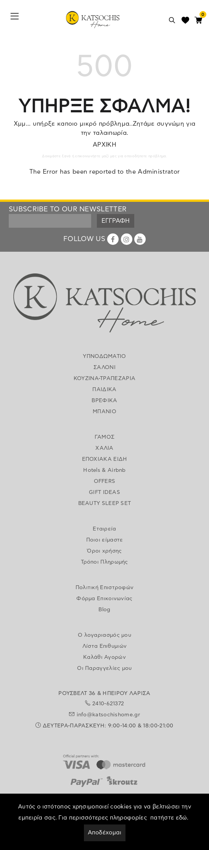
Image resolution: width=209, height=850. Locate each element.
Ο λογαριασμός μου (104, 635)
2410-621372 (108, 703)
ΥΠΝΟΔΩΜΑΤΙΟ (104, 356)
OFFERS (105, 481)
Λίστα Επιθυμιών (104, 646)
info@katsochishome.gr (108, 714)
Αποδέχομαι (105, 833)
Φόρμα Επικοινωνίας (104, 598)
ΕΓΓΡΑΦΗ (115, 221)
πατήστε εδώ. (169, 818)
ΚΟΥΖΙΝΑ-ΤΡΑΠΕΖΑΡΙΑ (104, 378)
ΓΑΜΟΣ (105, 437)
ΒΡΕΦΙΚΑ (104, 400)
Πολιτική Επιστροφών (105, 587)
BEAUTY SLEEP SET (104, 503)
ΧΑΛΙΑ (104, 448)
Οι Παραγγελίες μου (104, 668)
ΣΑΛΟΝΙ (104, 367)
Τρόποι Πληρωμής (104, 562)
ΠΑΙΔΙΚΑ (104, 389)
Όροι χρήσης (104, 551)
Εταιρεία (104, 529)
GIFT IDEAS (104, 492)
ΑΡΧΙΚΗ (104, 145)
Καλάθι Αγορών (104, 657)
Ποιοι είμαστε (104, 540)
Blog (104, 609)
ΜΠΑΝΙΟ (104, 411)
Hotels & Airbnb (104, 470)
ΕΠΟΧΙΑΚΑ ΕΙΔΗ (104, 459)
